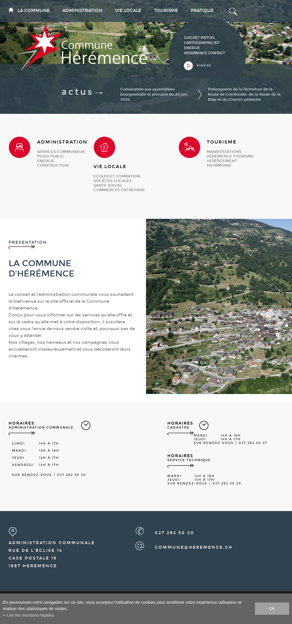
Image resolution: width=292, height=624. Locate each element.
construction (53, 165)
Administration (82, 10)
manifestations (224, 152)
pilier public (50, 156)
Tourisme (166, 10)
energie (45, 161)
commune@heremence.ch (194, 547)
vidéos (204, 65)
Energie (192, 48)
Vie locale (128, 10)
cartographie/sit (202, 43)
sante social (108, 185)
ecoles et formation (117, 176)
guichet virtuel (199, 38)
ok (272, 608)
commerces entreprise (119, 190)
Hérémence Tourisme (230, 156)
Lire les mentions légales (30, 615)
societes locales (112, 181)
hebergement (222, 161)
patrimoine (219, 165)
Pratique (202, 10)
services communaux (61, 152)
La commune (34, 10)
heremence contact (204, 53)
